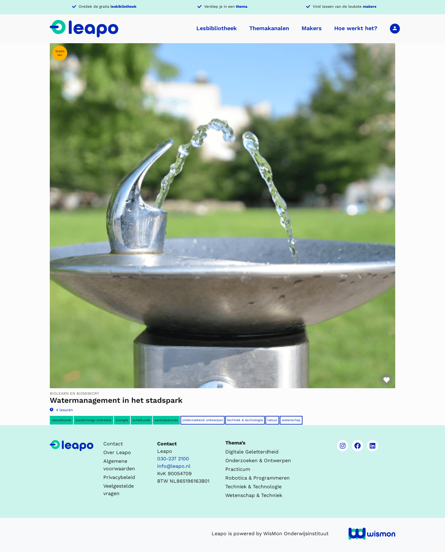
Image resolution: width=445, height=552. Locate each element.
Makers (312, 28)
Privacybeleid (119, 477)
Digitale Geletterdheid (252, 452)
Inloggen (395, 28)
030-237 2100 (173, 459)
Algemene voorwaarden (119, 465)
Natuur (272, 420)
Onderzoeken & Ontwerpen (258, 460)
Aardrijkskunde (166, 420)
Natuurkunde (61, 420)
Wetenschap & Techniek (253, 495)
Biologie (122, 420)
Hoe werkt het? (355, 28)
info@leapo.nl (173, 466)
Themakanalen (269, 28)
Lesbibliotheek (216, 28)
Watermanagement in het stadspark (116, 400)
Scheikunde (141, 420)
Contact (113, 444)
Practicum (237, 469)
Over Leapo (117, 452)
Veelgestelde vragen (118, 489)
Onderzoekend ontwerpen (202, 420)
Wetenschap (291, 420)
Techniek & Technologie (245, 420)
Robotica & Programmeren (257, 478)
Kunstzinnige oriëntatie (93, 420)
